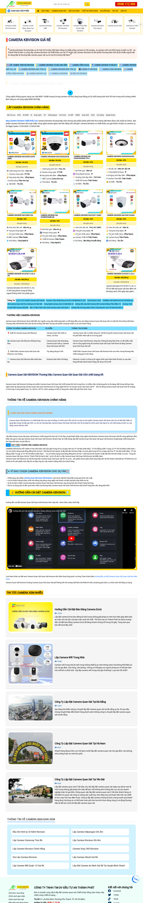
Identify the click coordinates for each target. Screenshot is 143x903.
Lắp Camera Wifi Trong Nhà (69, 657)
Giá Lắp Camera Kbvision (25, 857)
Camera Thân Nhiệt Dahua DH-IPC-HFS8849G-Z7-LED (66, 300)
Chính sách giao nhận (17, 896)
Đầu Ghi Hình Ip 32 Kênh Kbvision (29, 832)
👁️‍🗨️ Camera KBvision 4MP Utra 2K (32, 69)
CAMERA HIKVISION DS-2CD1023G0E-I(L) (118, 300)
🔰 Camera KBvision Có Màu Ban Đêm (52, 65)
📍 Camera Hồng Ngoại (79, 65)
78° (45, 115)
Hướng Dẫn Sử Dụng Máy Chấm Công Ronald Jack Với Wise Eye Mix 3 (97, 308)
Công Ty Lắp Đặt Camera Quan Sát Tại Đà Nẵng (80, 701)
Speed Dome (110, 115)
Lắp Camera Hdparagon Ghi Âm (88, 832)
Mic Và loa (11, 115)
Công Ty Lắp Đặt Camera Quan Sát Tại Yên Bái (79, 779)
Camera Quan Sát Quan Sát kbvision (38, 478)
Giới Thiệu (45, 11)
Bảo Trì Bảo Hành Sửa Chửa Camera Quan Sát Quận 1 (50, 308)
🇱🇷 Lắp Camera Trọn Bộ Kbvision (20, 65)
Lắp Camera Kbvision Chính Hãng (28, 107)
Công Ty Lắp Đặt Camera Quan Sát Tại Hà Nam (80, 743)
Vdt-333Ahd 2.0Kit (94, 300)
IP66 (19, 115)
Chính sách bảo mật (16, 899)
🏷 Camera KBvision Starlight (104, 65)
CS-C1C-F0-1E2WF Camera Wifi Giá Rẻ (30, 300)
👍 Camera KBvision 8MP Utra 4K (62, 69)
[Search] (68, 4)
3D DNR (25, 115)
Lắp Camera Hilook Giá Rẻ (85, 857)
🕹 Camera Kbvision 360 (36, 73)
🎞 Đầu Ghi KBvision (78, 73)
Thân (93, 115)
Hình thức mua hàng (16, 893)
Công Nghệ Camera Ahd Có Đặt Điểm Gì (58, 304)
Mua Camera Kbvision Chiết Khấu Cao (22, 121)
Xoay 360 (85, 115)
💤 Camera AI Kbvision (58, 73)
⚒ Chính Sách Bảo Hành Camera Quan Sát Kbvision (31, 413)
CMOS (77, 115)
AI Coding (100, 115)
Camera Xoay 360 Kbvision (85, 848)
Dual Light (38, 115)
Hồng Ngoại (52, 115)
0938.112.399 (126, 4)
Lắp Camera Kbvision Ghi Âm (87, 840)
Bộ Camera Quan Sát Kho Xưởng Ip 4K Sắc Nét (25, 304)
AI (31, 115)
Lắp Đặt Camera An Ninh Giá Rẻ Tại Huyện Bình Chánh (99, 865)
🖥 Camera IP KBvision (88, 69)
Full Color (62, 115)
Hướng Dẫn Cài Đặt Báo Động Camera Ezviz (78, 609)
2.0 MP (70, 115)
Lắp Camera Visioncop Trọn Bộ (27, 840)
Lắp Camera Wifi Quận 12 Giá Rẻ (28, 865)
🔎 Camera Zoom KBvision (110, 69)
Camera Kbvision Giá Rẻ (30, 40)
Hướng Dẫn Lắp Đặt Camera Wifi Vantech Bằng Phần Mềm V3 (98, 304)
